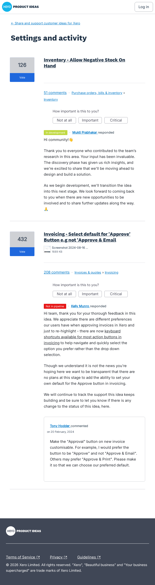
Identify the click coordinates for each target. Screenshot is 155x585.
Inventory (51, 99)
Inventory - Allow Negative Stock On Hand (84, 63)
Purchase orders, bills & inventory (97, 93)
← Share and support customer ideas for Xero (45, 23)
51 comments (55, 92)
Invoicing (111, 272)
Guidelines (90, 557)
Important (92, 120)
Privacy (59, 557)
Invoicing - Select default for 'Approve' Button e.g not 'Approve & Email (87, 237)
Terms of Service (24, 557)
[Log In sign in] (144, 7)
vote (22, 77)
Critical (119, 120)
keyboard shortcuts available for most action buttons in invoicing (83, 337)
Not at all (66, 120)
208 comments (57, 272)
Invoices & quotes (88, 272)
